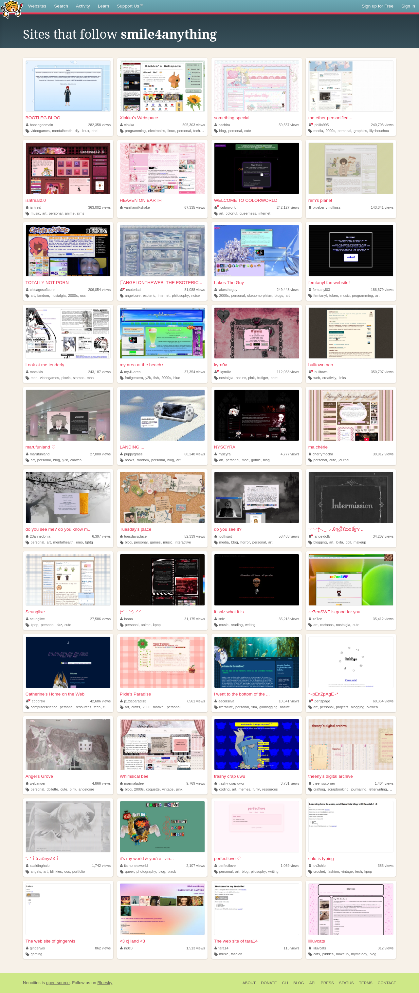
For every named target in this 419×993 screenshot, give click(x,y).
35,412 (383, 619)
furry (256, 789)
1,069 (290, 866)
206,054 (99, 290)
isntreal (33, 207)
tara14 (221, 948)
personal (184, 131)
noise (195, 295)
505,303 (193, 125)
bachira (222, 125)
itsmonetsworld (134, 866)
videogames (40, 131)
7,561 (195, 701)
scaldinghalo (38, 866)
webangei (35, 783)
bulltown (318, 372)
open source (58, 982)
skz (59, 625)
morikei (158, 707)
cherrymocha (321, 454)
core (274, 378)
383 (385, 866)
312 (385, 948)
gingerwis (35, 948)
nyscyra (222, 454)
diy (77, 131)
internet (264, 213)
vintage (167, 789)
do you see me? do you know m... (59, 529)
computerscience (44, 707)
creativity (329, 378)
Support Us (130, 6)
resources (83, 707)
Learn (103, 6)
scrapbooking (337, 789)
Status (346, 983)
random (143, 460)
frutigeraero (134, 378)
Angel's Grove (39, 776)
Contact (387, 983)
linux (85, 131)
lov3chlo (317, 866)
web (316, 378)
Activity (83, 6)
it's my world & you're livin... (147, 858)
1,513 (195, 948)
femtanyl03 (319, 290)
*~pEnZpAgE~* (323, 694)
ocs (83, 295)
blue (176, 378)
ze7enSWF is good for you (334, 611)
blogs (279, 295)
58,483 (289, 536)
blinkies (56, 871)
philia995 (319, 125)
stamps (78, 378)
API (312, 983)
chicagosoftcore (40, 290)
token (333, 295)
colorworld (225, 207)
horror (245, 542)
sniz (219, 619)
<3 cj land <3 (132, 941)
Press (327, 983)
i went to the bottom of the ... (242, 694)
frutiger (262, 378)
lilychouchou (379, 131)
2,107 (195, 866)
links (342, 378)
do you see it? (228, 529)
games (155, 542)
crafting (319, 789)
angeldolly (320, 536)
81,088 (194, 290)
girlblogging (268, 707)
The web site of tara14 (236, 941)
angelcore (132, 295)
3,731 (290, 783)
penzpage (319, 701)
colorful (231, 213)
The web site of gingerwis (50, 941)
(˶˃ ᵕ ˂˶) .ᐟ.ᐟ (130, 611)
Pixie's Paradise (135, 694)
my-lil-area (130, 372)
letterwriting (378, 789)
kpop (34, 625)
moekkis (34, 372)
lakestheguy (225, 290)
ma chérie (318, 447)
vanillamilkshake (135, 207)
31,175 (194, 619)
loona (126, 619)
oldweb (76, 460)
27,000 (100, 454)
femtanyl (320, 295)
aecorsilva (224, 701)
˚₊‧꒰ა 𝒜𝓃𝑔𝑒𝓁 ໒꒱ (42, 858)
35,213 (289, 619)
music (35, 213)
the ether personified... (330, 117)
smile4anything (169, 34)
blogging (320, 542)
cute (247, 131)
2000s (330, 131)
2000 (147, 707)
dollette (52, 789)
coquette (152, 789)
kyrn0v (220, 364)
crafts (136, 707)
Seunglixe (35, 611)
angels (36, 871)
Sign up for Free (377, 6)
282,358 (99, 125)
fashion (333, 871)
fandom (43, 295)
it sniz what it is (229, 611)
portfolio (78, 871)
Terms (366, 983)
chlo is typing (321, 858)
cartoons (327, 625)
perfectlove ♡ (227, 858)
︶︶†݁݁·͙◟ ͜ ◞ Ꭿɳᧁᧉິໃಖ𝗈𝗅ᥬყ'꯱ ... (336, 529)
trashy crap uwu (229, 776)
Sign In (408, 6)
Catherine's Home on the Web (55, 694)
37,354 (194, 372)
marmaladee (132, 783)
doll (348, 542)
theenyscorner (322, 783)
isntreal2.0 (36, 200)
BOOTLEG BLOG (43, 117)
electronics (156, 131)
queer (129, 871)
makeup (360, 542)
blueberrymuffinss (325, 207)
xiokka (127, 125)
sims (80, 213)
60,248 (194, 454)
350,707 (382, 372)
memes (244, 789)
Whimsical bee (134, 776)
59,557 (289, 125)
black (172, 871)
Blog (298, 983)
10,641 (289, 701)
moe (34, 378)
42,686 (100, 701)
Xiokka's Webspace (139, 117)
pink (251, 378)
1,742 (101, 866)
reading (237, 625)
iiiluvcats (316, 941)
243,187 (99, 372)
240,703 (382, 125)
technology (201, 131)
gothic (256, 460)
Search (61, 6)
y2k (148, 378)
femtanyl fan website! (329, 282)
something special (231, 117)
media (318, 131)
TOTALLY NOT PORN (47, 282)
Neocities (32, 982)
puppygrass (131, 454)
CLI (285, 983)
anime (69, 213)
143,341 (382, 207)
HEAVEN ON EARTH (141, 200)
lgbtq (89, 542)
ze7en (315, 619)
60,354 (383, 701)
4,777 (290, 454)
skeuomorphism (259, 295)
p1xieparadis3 (133, 701)
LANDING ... (132, 447)
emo (79, 542)
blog (222, 131)
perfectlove (225, 866)
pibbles (328, 954)
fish (156, 378)
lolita (339, 542)
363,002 (99, 207)
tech (97, 707)
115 (291, 948)
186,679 (382, 290)
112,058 (288, 372)
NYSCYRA (224, 447)
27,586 (100, 619)
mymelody (359, 954)
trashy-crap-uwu (229, 783)
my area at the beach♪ (142, 364)
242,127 (288, 207)
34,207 (383, 536)
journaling (358, 789)
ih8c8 (126, 948)
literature (226, 707)
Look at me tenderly (45, 364)
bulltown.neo (320, 364)
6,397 (101, 536)
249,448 (288, 290)
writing (250, 625)
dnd (95, 131)
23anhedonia (38, 536)
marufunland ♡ (41, 447)
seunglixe (35, 619)
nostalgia (58, 295)
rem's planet (320, 200)
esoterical (130, 290)
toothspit (223, 536)
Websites (37, 6)
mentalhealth (62, 131)
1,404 (384, 783)
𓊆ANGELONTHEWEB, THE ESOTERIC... (161, 282)
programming (135, 131)
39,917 (383, 454)
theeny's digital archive (330, 776)
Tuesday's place (136, 529)
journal (343, 460)
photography (146, 871)
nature (241, 378)
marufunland (38, 454)
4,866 (101, 783)
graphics (360, 131)
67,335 (194, 207)
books (129, 460)
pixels (66, 378)
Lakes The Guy (229, 282)
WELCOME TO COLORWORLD (246, 200)
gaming (36, 954)
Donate (269, 983)
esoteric (149, 295)
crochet (319, 871)
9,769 (195, 783)
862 (103, 948)
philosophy (180, 295)
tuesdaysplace (133, 536)
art (44, 213)
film (254, 707)
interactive (183, 542)
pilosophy (258, 871)
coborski (35, 701)
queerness (248, 213)
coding (224, 789)
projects (342, 707)
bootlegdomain (39, 125)
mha (90, 378)
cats (316, 954)
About (249, 983)
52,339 (194, 536)
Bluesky (104, 982)
